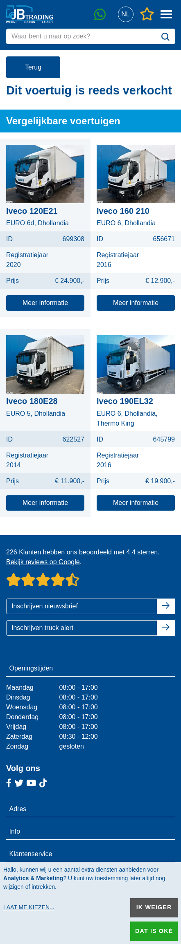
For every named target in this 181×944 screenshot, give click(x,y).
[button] (125, 14)
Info (14, 831)
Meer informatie (45, 302)
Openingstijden (31, 668)
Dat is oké (154, 931)
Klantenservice (30, 853)
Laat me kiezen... (28, 907)
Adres (18, 808)
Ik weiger (154, 907)
